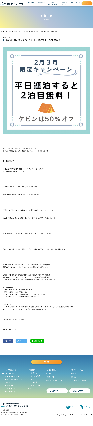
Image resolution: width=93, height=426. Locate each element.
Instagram (71, 408)
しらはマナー (55, 391)
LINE (37, 341)
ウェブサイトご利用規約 (79, 381)
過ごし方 (32, 390)
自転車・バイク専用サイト (13, 380)
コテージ (8, 383)
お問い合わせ (77, 391)
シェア (8, 341)
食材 (32, 380)
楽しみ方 (64, 3)
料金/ (52, 3)
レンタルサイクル (10, 390)
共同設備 (34, 383)
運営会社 (73, 378)
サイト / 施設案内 (8, 374)
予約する (87, 3)
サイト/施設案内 (41, 3)
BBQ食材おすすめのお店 (55, 381)
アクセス (78, 3)
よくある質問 (51, 371)
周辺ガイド (50, 378)
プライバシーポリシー (78, 371)
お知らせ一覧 (13, 31)
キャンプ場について (29, 3)
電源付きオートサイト (12, 377)
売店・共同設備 (10, 393)
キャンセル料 (35, 386)
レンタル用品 (35, 377)
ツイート (21, 341)
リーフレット (86, 408)
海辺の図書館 (9, 387)
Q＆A (72, 3)
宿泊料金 (34, 374)
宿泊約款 (73, 374)
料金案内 (32, 371)
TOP (2, 31)
